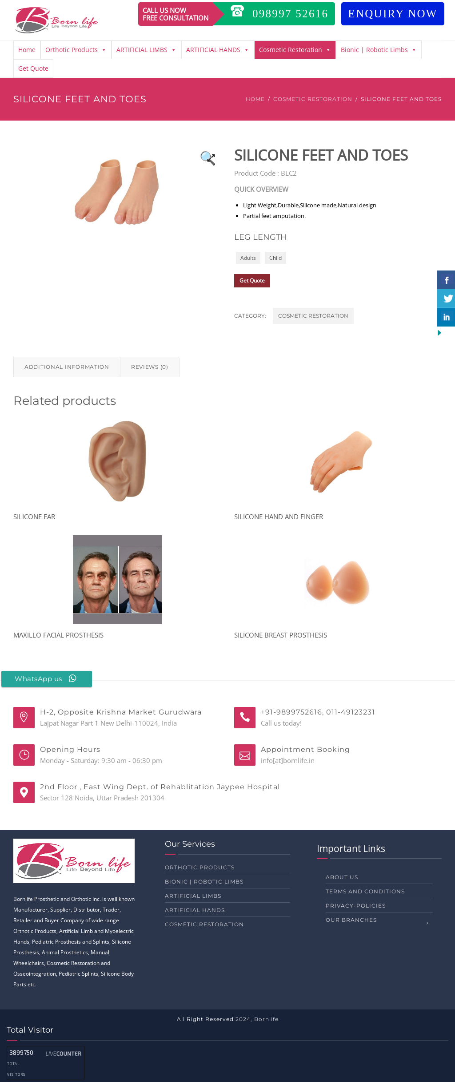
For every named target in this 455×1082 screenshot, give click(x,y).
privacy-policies (356, 905)
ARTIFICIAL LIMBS (146, 50)
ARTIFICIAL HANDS (217, 50)
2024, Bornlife (257, 1019)
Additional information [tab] (66, 366)
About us (342, 877)
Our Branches (351, 919)
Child (275, 258)
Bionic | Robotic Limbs (379, 50)
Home (27, 49)
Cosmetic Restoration (295, 50)
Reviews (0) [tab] (149, 366)
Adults (248, 258)
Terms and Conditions (365, 891)
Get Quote (33, 68)
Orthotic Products (76, 50)
